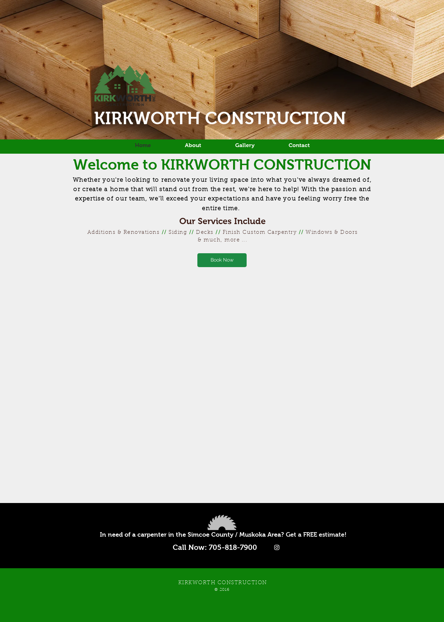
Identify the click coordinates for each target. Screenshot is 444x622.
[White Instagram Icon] (276, 547)
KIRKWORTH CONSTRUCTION (222, 118)
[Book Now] (222, 260)
